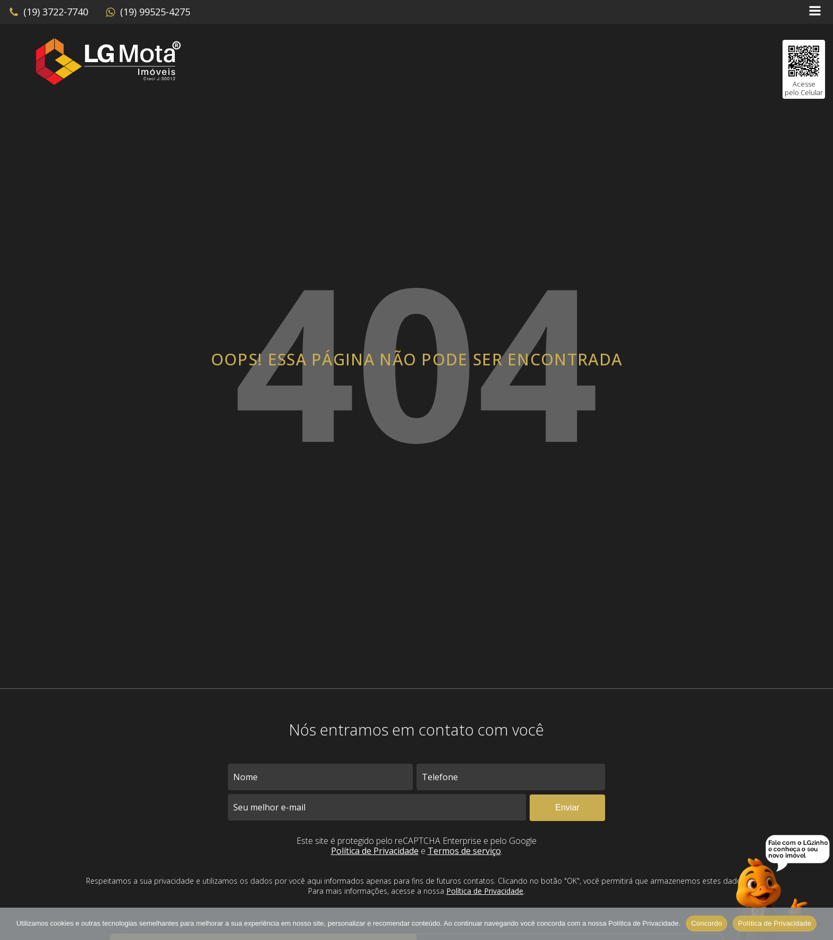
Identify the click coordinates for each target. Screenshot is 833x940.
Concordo (706, 923)
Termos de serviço (464, 851)
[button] (48, 12)
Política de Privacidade (375, 851)
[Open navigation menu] (815, 12)
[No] (819, 923)
